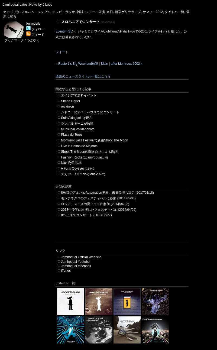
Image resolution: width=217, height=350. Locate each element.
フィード (35, 35)
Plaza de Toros (71, 135)
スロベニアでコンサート (80, 22)
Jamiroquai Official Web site (81, 257)
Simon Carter (70, 101)
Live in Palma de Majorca (79, 146)
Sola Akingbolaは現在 (76, 118)
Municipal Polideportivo (77, 129)
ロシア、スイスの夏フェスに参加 (85, 204)
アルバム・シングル (36, 12)
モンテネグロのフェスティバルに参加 (88, 198)
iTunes (66, 271)
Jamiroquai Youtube (75, 262)
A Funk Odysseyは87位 (78, 168)
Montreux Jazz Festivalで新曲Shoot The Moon (94, 140)
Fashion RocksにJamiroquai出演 (84, 157)
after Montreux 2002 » (126, 64)
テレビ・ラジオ (63, 12)
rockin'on (67, 106)
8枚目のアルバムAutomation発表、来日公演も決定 (97, 193)
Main (104, 64)
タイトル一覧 (174, 12)
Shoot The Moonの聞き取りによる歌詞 (89, 152)
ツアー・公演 (95, 12)
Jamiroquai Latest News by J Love (27, 5)
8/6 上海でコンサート (76, 215)
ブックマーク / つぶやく (22, 40)
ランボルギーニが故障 (77, 123)
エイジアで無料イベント (79, 95)
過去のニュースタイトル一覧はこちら (83, 76)
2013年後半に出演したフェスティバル (89, 210)
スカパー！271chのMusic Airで (83, 174)
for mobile (33, 23)
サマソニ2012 (153, 12)
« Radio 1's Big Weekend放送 (77, 64)
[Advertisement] (119, 233)
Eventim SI (63, 31)
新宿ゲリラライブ (128, 12)
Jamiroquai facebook (76, 266)
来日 (109, 12)
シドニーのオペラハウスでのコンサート (90, 112)
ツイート (62, 52)
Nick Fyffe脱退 (71, 163)
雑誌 (80, 12)
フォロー (35, 29)
